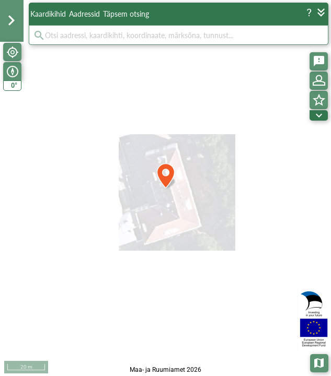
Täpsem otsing (126, 13)
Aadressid (84, 13)
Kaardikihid (48, 13)
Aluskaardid (319, 362)
